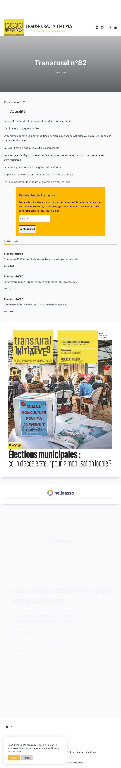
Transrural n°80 (13, 276)
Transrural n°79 (13, 299)
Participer (91, 752)
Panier (80, 752)
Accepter (13, 761)
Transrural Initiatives (49, 26)
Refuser (27, 761)
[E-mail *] (34, 218)
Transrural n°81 (13, 253)
